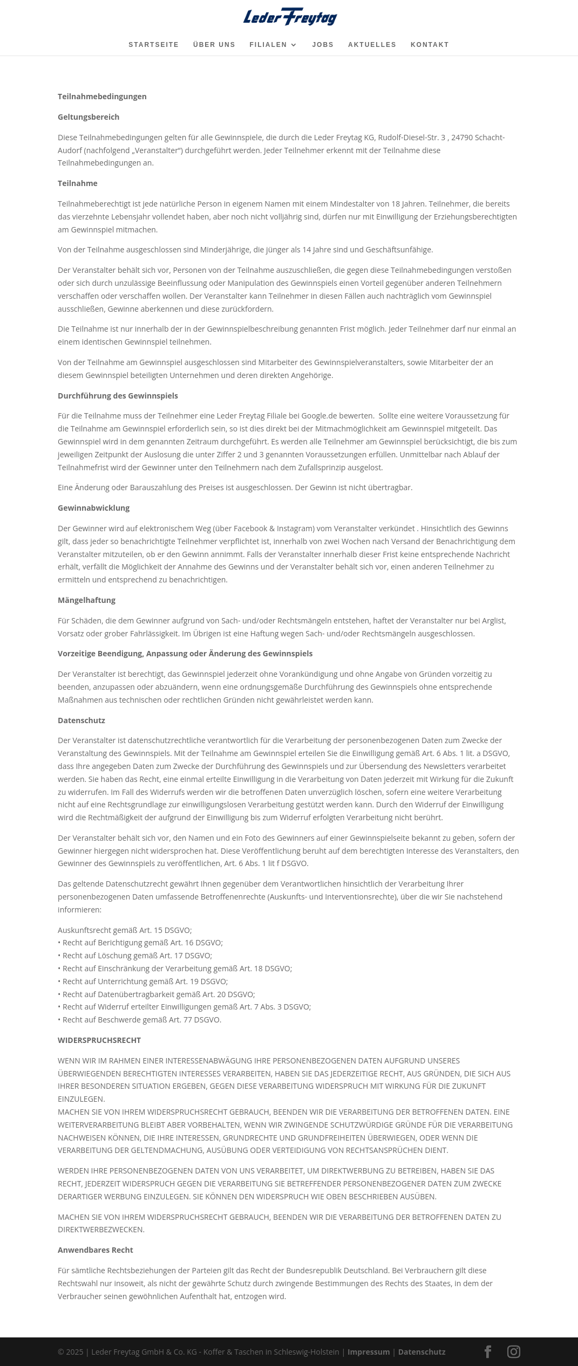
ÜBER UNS (214, 45)
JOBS (323, 45)
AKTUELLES (372, 45)
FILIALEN (269, 45)
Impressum (369, 1352)
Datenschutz (422, 1352)
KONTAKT (430, 45)
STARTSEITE (153, 45)
